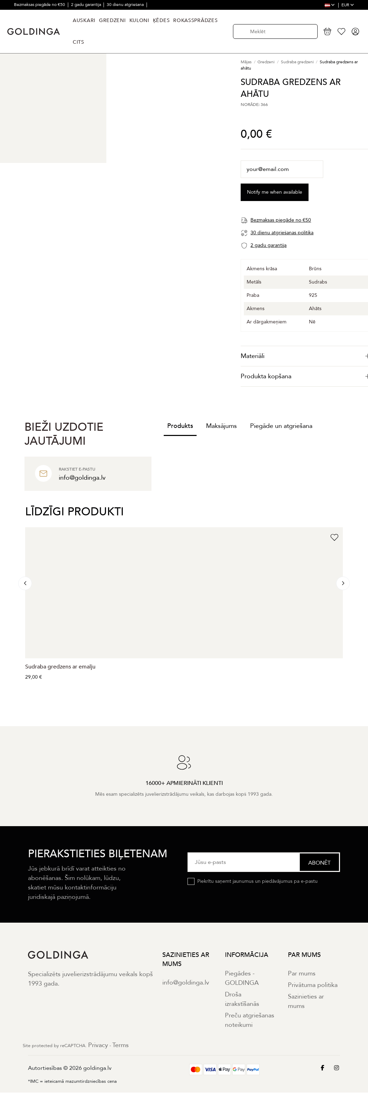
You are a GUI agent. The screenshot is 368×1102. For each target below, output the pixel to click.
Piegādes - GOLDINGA (242, 978)
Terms (120, 1045)
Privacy (98, 1045)
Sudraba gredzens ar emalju (60, 667)
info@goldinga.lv (185, 982)
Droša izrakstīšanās (242, 999)
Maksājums (221, 426)
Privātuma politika (313, 985)
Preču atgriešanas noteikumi (249, 1020)
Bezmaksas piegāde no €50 (40, 4)
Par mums (302, 973)
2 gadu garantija (86, 4)
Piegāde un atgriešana (281, 426)
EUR (347, 5)
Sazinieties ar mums (306, 1001)
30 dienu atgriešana (126, 4)
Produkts (180, 426)
